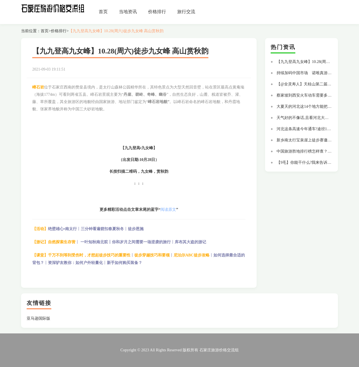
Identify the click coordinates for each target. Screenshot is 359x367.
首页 (103, 11)
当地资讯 (128, 11)
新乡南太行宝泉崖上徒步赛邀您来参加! (311, 140)
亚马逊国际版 (38, 318)
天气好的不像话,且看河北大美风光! (307, 118)
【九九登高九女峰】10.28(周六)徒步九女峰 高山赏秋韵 (116, 31)
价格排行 (157, 11)
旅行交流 (186, 11)
